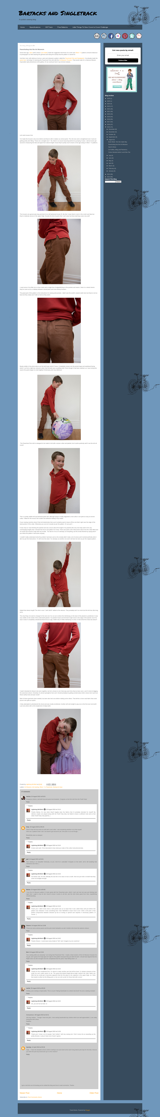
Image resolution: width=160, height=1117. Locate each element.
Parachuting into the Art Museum (118, 144)
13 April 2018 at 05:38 (38, 1047)
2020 (108, 114)
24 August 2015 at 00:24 (37, 827)
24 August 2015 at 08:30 (38, 889)
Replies (30, 806)
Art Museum (28, 787)
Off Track (49, 27)
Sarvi (31, 52)
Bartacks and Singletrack (58, 12)
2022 (108, 109)
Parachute (49, 787)
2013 (108, 177)
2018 (108, 119)
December (112, 129)
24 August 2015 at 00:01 (38, 796)
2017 (108, 122)
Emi (27, 952)
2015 (108, 127)
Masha (28, 889)
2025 (108, 101)
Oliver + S (78, 52)
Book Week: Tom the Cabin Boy (117, 142)
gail (27, 859)
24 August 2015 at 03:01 (36, 859)
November (112, 132)
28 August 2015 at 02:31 (41, 1015)
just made (44, 52)
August (111, 139)
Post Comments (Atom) (35, 1097)
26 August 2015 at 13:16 (53, 845)
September (112, 137)
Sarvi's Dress (112, 147)
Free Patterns (62, 27)
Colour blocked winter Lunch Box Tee (119, 152)
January (111, 171)
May (110, 160)
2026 (108, 98)
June (110, 158)
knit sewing (35, 787)
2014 (108, 174)
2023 (108, 106)
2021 (108, 111)
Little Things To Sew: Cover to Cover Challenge (90, 27)
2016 (108, 124)
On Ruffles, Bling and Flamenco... (118, 149)
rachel (28, 988)
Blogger (88, 1110)
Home (22, 27)
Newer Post (24, 1093)
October (111, 134)
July (110, 155)
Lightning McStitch (37, 809)
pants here (23, 60)
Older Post (94, 1093)
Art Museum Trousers (65, 60)
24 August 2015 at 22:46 (36, 952)
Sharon (28, 925)
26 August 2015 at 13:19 (53, 906)
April (110, 163)
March (111, 166)
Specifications (34, 27)
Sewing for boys (57, 787)
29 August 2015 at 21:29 (53, 1031)
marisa (28, 796)
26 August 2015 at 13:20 (53, 938)
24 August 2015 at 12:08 (38, 925)
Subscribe (122, 60)
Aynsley (28, 1047)
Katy (27, 827)
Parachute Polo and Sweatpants (74, 58)
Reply (28, 802)
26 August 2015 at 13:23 (53, 969)
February (111, 168)
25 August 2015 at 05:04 (38, 988)
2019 (108, 116)
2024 (108, 103)
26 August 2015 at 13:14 (53, 809)
